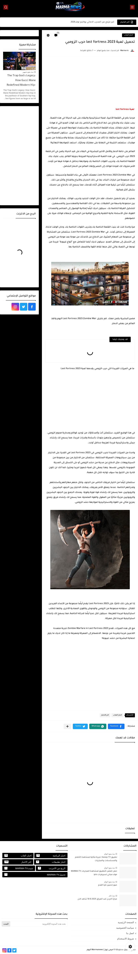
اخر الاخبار (105, 715)
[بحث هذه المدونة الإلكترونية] (39, 924)
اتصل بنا (130, 933)
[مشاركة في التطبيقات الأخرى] (67, 726)
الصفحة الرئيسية (126, 922)
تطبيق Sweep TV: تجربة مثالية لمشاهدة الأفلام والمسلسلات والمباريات (96, 859)
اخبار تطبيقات (50, 861)
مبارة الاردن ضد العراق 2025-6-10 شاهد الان (97, 899)
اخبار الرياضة (50, 855)
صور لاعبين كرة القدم (107, 885)
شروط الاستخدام (125, 938)
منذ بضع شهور (28, 72)
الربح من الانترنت (52, 868)
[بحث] (5, 7)
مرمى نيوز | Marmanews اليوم (100, 950)
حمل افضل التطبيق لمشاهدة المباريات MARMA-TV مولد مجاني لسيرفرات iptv (94, 873)
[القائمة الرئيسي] (132, 7)
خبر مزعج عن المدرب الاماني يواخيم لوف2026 (92, 22)
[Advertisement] (90, 81)
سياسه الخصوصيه (125, 927)
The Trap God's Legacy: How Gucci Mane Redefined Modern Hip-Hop (21, 81)
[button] (116, 726)
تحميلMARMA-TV (35, 874)
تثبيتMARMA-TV (18, 868)
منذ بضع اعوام (109, 854)
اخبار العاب (128, 35)
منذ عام (112, 896)
